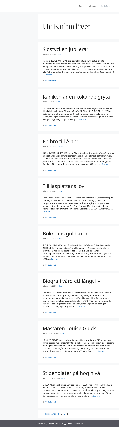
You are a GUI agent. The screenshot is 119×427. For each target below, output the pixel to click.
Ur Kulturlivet (106, 6)
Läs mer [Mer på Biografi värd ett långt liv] (81, 306)
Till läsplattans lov (63, 186)
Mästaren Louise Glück (69, 328)
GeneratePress (77, 423)
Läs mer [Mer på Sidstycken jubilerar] (48, 74)
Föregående (49, 413)
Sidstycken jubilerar (65, 49)
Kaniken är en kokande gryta (76, 96)
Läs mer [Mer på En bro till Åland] (104, 164)
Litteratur (92, 6)
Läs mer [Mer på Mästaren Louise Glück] (100, 351)
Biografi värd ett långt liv (71, 280)
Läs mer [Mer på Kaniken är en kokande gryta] (82, 119)
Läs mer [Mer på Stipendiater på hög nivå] (97, 396)
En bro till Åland (61, 141)
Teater (81, 6)
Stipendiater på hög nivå (71, 373)
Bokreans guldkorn (65, 233)
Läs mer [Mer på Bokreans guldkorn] (55, 259)
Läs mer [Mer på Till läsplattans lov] (46, 211)
